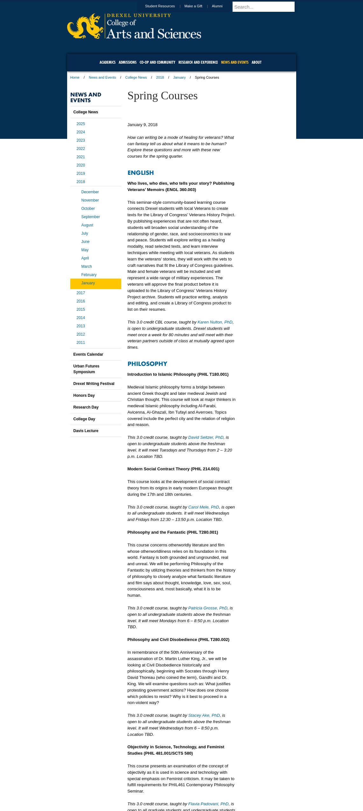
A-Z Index (118, 789)
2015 (81, 309)
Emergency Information (176, 795)
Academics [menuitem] (107, 62)
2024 (81, 132)
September (90, 217)
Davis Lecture (86, 431)
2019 (81, 173)
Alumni (223, 6)
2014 (81, 318)
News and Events (102, 77)
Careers (156, 789)
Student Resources (166, 6)
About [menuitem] (257, 62)
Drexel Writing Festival (94, 383)
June (85, 241)
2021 (81, 157)
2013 (81, 326)
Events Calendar (88, 354)
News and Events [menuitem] (234, 62)
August (87, 225)
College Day (84, 419)
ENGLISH (141, 172)
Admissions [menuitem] (127, 62)
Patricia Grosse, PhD (207, 608)
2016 (81, 301)
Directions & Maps (227, 789)
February (89, 275)
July (84, 233)
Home (75, 77)
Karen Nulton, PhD (215, 322)
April (85, 258)
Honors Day (84, 395)
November (90, 200)
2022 (81, 148)
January (179, 77)
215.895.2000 (236, 806)
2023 (81, 140)
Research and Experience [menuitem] (198, 62)
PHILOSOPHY (147, 363)
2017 (81, 293)
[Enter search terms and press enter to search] (267, 7)
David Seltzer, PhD (206, 437)
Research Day (86, 407)
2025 (81, 124)
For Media (138, 789)
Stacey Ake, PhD (204, 715)
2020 (81, 165)
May (85, 250)
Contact (202, 789)
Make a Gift (199, 6)
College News (136, 77)
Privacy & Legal (179, 789)
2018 (160, 77)
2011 (81, 342)
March (86, 266)
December (90, 192)
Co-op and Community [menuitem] (157, 62)
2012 (81, 334)
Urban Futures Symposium (86, 369)
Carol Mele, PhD (203, 507)
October (88, 208)
